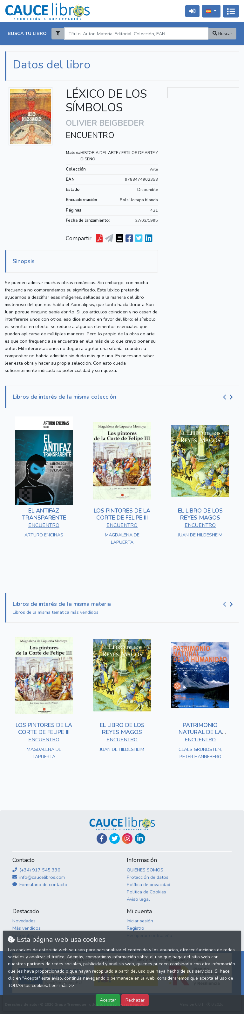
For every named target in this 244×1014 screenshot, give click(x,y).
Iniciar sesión (140, 921)
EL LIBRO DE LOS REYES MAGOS (200, 514)
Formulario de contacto (39, 884)
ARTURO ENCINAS (43, 535)
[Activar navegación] (231, 11)
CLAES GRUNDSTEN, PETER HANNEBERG (200, 753)
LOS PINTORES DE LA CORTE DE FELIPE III (122, 514)
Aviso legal (138, 899)
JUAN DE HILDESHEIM (200, 535)
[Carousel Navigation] (229, 397)
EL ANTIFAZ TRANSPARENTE (44, 514)
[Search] (136, 33)
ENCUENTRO (90, 135)
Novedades (24, 921)
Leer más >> (61, 986)
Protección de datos (147, 877)
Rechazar (135, 1000)
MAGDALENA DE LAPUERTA (122, 538)
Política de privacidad (148, 884)
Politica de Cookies (146, 892)
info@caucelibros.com (38, 877)
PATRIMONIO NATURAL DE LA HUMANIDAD (200, 732)
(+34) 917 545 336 (36, 870)
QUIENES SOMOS (145, 870)
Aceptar (108, 1000)
